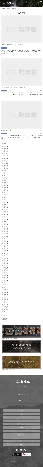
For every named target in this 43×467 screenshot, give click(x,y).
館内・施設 (21, 427)
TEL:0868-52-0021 (16, 391)
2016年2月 (4, 304)
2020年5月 (4, 233)
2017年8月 (4, 275)
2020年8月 (4, 229)
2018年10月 (4, 255)
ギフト (21, 444)
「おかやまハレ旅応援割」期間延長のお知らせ (12, 44)
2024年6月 (4, 168)
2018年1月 (4, 267)
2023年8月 (4, 182)
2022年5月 (4, 202)
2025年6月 (4, 156)
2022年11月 (4, 194)
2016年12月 (4, 287)
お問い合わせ (21, 399)
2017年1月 (4, 285)
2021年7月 (4, 216)
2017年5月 (4, 280)
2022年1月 (4, 207)
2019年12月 (4, 236)
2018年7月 (4, 260)
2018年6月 (4, 262)
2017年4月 (4, 282)
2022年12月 (4, 192)
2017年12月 (4, 268)
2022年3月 (4, 206)
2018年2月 (4, 265)
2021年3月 (4, 221)
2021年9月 (4, 212)
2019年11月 (4, 238)
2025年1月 (4, 160)
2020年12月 (4, 224)
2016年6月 (4, 297)
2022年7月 (4, 199)
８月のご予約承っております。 (8, 130)
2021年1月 (4, 223)
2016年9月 (4, 292)
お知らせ (3, 47)
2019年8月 (4, 241)
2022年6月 (4, 201)
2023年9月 (4, 180)
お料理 (21, 424)
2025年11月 (4, 153)
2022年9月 (4, 195)
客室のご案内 (21, 417)
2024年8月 (4, 167)
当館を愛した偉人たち (21, 440)
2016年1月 (4, 306)
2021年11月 (4, 211)
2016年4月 (4, 301)
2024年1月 (4, 175)
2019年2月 (4, 250)
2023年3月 (4, 187)
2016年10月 (4, 290)
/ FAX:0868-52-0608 (25, 391)
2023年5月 (4, 185)
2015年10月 (4, 311)
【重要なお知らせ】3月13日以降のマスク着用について (13, 87)
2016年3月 (4, 302)
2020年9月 (4, 228)
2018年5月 (4, 263)
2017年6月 (4, 279)
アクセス (21, 430)
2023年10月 (4, 178)
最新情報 (8, 8)
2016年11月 (4, 289)
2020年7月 (4, 231)
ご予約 (21, 405)
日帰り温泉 (21, 414)
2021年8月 (4, 214)
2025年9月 (4, 155)
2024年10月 (4, 163)
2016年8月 (4, 294)
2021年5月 (4, 219)
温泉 (21, 420)
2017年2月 (4, 284)
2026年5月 (4, 148)
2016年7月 (4, 296)
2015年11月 (4, 309)
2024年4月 (4, 172)
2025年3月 (4, 158)
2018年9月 (4, 257)
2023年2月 (4, 189)
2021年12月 (4, 209)
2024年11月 (4, 161)
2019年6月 (4, 245)
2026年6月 (4, 146)
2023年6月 (4, 184)
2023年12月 (4, 177)
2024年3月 (4, 173)
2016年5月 (4, 299)
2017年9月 (4, 274)
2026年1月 (4, 150)
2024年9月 (4, 165)
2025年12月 (4, 151)
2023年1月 (4, 190)
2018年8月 (4, 258)
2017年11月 (4, 270)
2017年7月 (4, 277)
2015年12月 (4, 307)
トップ (21, 410)
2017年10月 (4, 272)
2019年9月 (4, 240)
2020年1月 (4, 235)
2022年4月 (4, 204)
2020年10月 (4, 226)
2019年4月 (4, 248)
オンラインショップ (21, 434)
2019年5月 (4, 246)
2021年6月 (4, 218)
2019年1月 (4, 251)
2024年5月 (4, 170)
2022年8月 (4, 197)
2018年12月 (4, 253)
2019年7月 (4, 243)
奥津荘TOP (3, 8)
